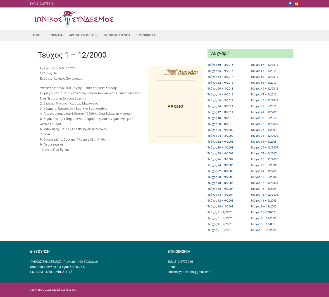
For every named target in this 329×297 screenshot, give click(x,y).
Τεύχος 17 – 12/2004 (264, 183)
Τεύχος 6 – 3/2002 (219, 218)
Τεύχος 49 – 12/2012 (264, 88)
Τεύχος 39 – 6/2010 (264, 118)
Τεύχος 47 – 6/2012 (264, 94)
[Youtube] (296, 3)
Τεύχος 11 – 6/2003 (264, 200)
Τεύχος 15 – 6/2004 (264, 188)
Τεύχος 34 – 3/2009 (220, 135)
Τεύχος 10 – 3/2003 (220, 206)
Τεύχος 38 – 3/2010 (220, 124)
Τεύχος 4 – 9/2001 (219, 224)
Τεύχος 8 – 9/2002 (219, 212)
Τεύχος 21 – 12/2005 (264, 171)
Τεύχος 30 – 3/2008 (220, 147)
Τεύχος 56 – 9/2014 (220, 71)
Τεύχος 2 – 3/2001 (219, 230)
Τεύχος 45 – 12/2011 (264, 100)
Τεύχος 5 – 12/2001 (264, 218)
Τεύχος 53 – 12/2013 (264, 76)
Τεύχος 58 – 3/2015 (220, 64)
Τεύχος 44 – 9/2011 (220, 106)
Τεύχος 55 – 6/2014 (264, 71)
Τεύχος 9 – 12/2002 (264, 206)
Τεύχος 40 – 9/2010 (220, 118)
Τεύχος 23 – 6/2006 (264, 165)
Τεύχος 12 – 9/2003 (220, 200)
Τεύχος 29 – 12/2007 (264, 147)
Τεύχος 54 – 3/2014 (220, 76)
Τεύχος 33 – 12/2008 (264, 135)
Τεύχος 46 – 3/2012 (220, 100)
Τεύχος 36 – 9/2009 (220, 129)
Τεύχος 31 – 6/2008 (264, 141)
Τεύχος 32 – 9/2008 (220, 141)
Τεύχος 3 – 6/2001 (263, 224)
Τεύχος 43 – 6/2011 (264, 106)
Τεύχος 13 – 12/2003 (264, 194)
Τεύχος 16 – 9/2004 (220, 188)
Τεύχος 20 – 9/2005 (220, 177)
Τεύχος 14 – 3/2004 (220, 194)
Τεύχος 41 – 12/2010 (264, 112)
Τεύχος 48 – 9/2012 (220, 94)
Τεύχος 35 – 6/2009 (264, 129)
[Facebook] (290, 3)
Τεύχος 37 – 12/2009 (264, 124)
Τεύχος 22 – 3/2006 (220, 171)
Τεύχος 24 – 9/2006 (220, 165)
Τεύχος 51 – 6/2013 (264, 82)
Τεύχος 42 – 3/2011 (220, 112)
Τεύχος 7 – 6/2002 (263, 212)
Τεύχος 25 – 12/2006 (264, 159)
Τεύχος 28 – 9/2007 (220, 153)
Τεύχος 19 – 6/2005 (264, 177)
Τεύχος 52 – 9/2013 (220, 82)
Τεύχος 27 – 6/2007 (264, 153)
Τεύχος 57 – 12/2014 (264, 64)
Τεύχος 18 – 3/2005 (220, 183)
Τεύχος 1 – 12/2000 (264, 230)
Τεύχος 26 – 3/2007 (220, 159)
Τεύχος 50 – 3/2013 (220, 88)
